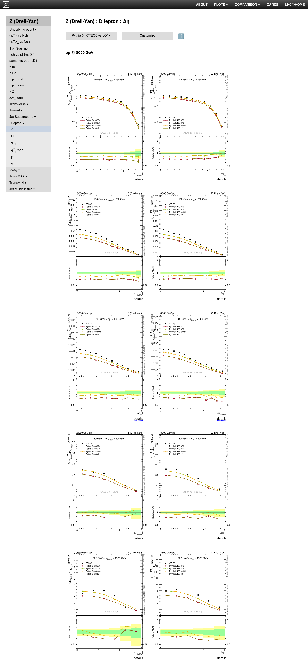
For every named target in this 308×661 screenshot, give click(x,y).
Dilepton (15, 123)
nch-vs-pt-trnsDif (21, 54)
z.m (12, 67)
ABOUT (202, 4)
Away (13, 170)
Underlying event (21, 29)
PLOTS (221, 4)
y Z (11, 91)
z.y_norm (16, 97)
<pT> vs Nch (18, 35)
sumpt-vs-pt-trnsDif (23, 61)
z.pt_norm (16, 85)
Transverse (17, 104)
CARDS (272, 4)
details (138, 179)
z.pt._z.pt (16, 79)
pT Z (12, 73)
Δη (13, 129)
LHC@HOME (295, 4)
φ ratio (17, 150)
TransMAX (17, 176)
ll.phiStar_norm (20, 48)
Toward (14, 110)
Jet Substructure (21, 116)
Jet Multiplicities (20, 189)
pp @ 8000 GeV (79, 52)
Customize (147, 35)
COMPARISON (247, 4)
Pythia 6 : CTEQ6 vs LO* (90, 35)
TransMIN (16, 182)
